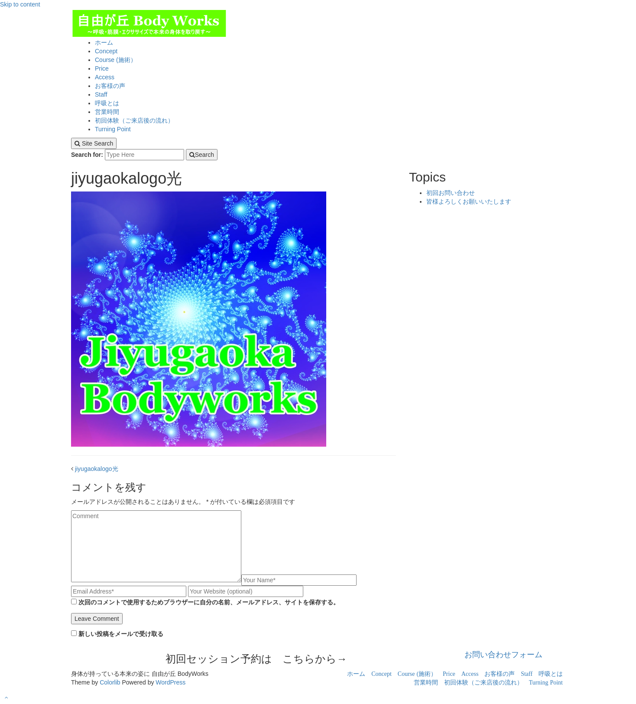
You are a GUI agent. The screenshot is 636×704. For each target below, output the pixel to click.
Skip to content (20, 4)
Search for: (87, 154)
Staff (101, 94)
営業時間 (107, 111)
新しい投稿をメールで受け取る (120, 633)
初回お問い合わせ (450, 192)
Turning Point (113, 129)
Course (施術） (115, 59)
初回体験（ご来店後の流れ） (134, 120)
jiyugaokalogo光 (96, 468)
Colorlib (110, 682)
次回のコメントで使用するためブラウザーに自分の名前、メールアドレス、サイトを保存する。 (208, 602)
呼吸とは (107, 103)
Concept (106, 51)
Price (102, 68)
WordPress (170, 682)
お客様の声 (110, 85)
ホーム (104, 42)
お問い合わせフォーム (503, 654)
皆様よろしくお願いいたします (468, 201)
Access (104, 77)
